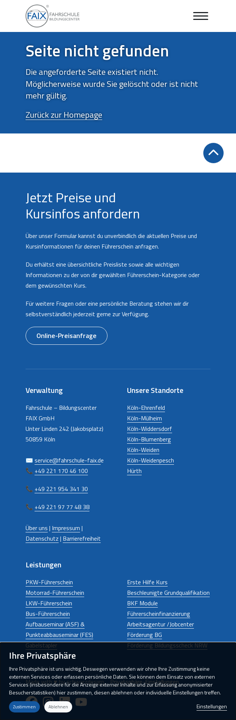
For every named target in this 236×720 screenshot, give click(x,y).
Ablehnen (58, 706)
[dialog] (118, 681)
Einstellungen (212, 706)
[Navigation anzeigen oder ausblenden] (200, 16)
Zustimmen (24, 706)
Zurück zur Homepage (64, 114)
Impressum (66, 527)
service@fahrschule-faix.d (68, 460)
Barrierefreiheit (82, 538)
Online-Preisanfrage (66, 335)
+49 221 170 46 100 (61, 470)
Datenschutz (42, 538)
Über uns (37, 527)
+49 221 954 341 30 (61, 488)
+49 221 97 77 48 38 (62, 506)
